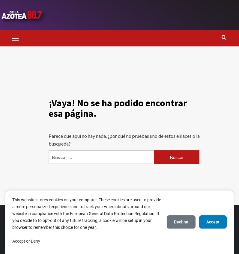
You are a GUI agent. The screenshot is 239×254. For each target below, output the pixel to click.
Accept (18, 241)
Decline (181, 222)
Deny (35, 241)
